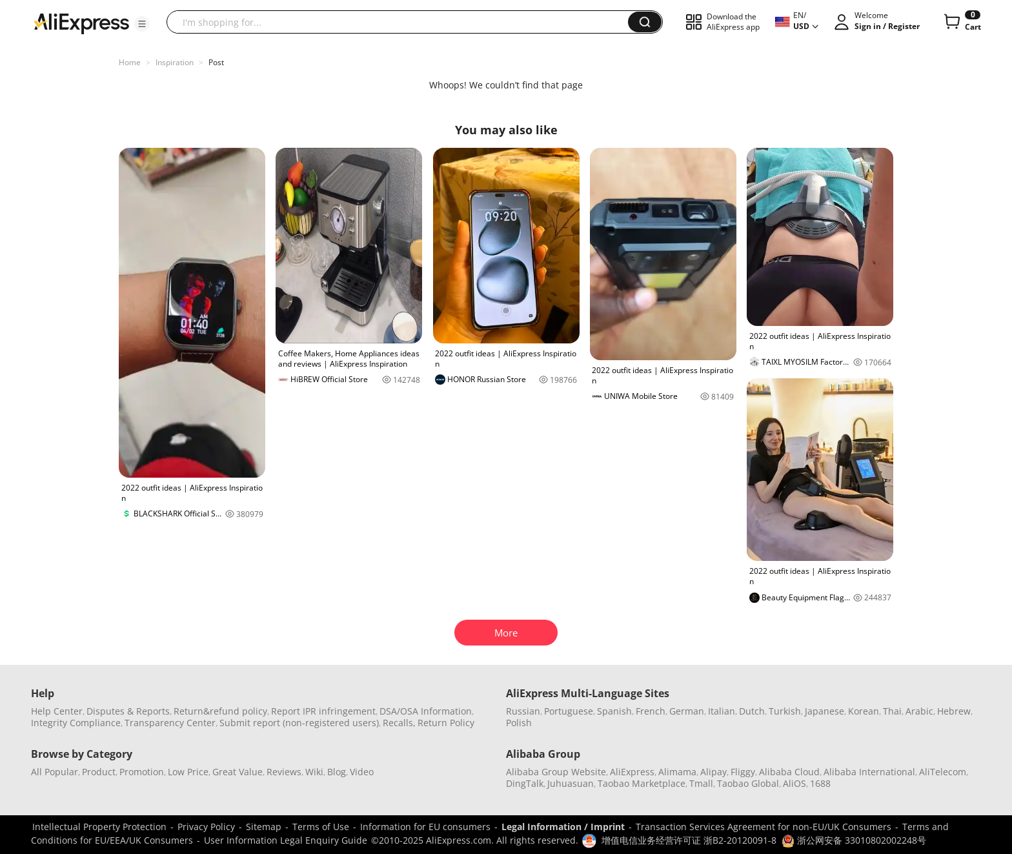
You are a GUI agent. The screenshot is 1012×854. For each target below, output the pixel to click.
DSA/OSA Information (426, 711)
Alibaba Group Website (556, 772)
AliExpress (632, 772)
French (650, 711)
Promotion (141, 772)
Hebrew (954, 711)
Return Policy (446, 723)
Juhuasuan (570, 783)
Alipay (713, 772)
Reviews (284, 772)
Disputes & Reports (128, 711)
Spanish (614, 711)
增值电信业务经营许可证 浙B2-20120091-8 (689, 840)
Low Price (188, 772)
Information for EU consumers (425, 826)
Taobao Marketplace (641, 783)
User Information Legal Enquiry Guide (285, 840)
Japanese (824, 711)
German (686, 711)
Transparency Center (170, 723)
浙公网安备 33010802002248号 (854, 840)
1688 (820, 783)
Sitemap (263, 826)
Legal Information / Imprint (563, 826)
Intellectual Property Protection (99, 826)
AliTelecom (942, 772)
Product (99, 772)
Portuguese (568, 711)
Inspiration (175, 62)
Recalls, (399, 723)
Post (216, 62)
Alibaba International (869, 772)
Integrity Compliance (76, 723)
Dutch (752, 711)
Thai (892, 711)
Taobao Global (748, 783)
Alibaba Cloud (789, 772)
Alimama (677, 772)
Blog (336, 772)
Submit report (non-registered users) (299, 723)
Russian (523, 711)
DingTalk (524, 783)
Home (130, 62)
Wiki (314, 772)
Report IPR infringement (323, 711)
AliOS (794, 783)
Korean (863, 711)
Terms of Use (320, 826)
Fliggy (743, 772)
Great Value (237, 772)
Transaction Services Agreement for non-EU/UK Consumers (763, 826)
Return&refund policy (220, 711)
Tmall (701, 783)
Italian (721, 711)
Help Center (57, 711)
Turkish (785, 711)
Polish (519, 723)
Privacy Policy (206, 826)
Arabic (919, 711)
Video (362, 772)
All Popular (54, 772)
